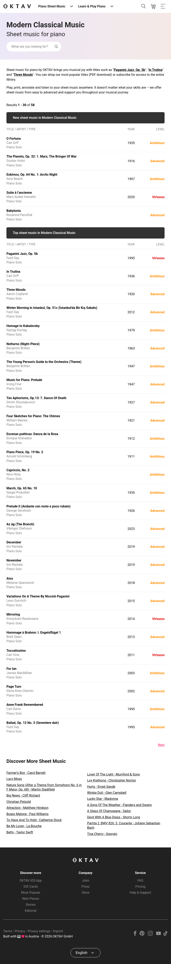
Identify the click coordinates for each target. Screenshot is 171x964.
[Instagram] (150, 934)
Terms (7, 931)
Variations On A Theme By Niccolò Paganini (37, 596)
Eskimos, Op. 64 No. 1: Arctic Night (31, 174)
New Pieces (30, 898)
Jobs (85, 880)
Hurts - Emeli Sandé (101, 787)
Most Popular (30, 892)
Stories (31, 905)
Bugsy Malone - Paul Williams (27, 814)
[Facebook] (135, 934)
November (13, 560)
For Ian (11, 669)
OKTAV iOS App (31, 880)
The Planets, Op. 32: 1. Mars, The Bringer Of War (41, 156)
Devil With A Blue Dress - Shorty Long (113, 817)
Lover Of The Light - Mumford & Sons (113, 774)
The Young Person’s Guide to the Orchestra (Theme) (43, 362)
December (13, 542)
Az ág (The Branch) (20, 524)
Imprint (58, 931)
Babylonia (13, 211)
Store (85, 892)
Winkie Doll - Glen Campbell (106, 793)
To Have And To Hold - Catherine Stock (34, 820)
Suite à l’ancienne (19, 193)
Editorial (30, 911)
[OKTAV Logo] (17, 6)
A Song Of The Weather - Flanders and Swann (119, 805)
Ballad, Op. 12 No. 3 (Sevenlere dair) (32, 723)
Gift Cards (31, 886)
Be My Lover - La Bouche (23, 826)
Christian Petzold (18, 802)
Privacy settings (39, 931)
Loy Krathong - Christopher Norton (111, 780)
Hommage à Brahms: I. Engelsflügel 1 (33, 632)
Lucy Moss (14, 779)
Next (161, 745)
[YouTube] (158, 934)
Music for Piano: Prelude (24, 380)
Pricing (140, 886)
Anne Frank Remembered (24, 705)
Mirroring (13, 614)
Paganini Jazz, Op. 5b (129, 70)
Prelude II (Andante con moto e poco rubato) (38, 506)
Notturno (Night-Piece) (23, 344)
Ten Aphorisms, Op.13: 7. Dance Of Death (36, 398)
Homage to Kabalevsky (23, 326)
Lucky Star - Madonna (102, 799)
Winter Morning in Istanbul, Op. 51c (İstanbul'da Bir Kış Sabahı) (51, 308)
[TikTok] (165, 934)
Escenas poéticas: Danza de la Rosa (32, 434)
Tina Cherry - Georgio (102, 834)
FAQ (140, 880)
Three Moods (23, 75)
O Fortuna (13, 138)
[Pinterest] (142, 934)
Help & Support (140, 892)
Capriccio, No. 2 (17, 470)
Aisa (9, 578)
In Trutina (156, 70)
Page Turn (13, 686)
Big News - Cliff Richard (23, 795)
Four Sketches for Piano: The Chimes (33, 416)
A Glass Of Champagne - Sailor (109, 811)
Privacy (20, 931)
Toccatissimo (16, 651)
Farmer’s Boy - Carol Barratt (26, 773)
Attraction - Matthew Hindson (27, 808)
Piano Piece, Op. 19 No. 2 (24, 452)
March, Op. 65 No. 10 (21, 488)
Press (85, 886)
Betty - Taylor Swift (19, 832)
